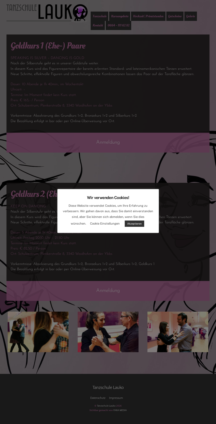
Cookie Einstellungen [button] (105, 223)
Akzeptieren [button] (134, 223)
